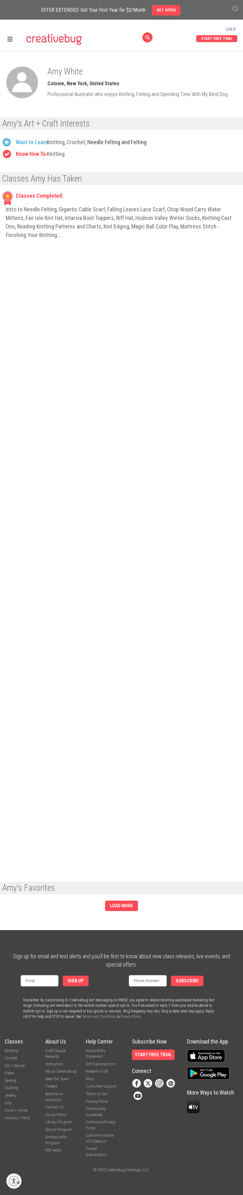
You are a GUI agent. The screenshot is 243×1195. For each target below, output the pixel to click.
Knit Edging (116, 226)
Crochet (76, 142)
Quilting (11, 1087)
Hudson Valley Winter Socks (167, 218)
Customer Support (101, 1086)
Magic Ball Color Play (154, 226)
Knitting (56, 142)
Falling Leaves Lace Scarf (136, 209)
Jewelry (10, 1095)
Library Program (58, 1122)
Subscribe (187, 981)
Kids (8, 1103)
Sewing (10, 1080)
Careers (51, 1086)
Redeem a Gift (97, 1071)
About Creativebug (60, 1071)
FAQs (90, 1078)
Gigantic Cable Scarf (82, 209)
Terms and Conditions (99, 1016)
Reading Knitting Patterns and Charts (59, 226)
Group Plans (55, 1114)
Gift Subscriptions (100, 1064)
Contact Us (54, 1107)
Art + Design (15, 1065)
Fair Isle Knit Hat (44, 218)
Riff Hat (124, 218)
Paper (9, 1072)
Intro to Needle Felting (31, 209)
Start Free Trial (217, 38)
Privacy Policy (130, 1016)
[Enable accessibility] (14, 1181)
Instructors (54, 1064)
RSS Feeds (53, 1150)
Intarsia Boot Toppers (89, 218)
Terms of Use (96, 1093)
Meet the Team (57, 1078)
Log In (231, 28)
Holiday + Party (17, 1117)
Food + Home (16, 1110)
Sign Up (75, 981)
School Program (58, 1129)
